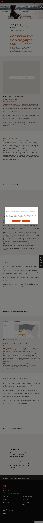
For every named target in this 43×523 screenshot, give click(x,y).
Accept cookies (26, 220)
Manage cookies (16, 220)
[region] (21, 215)
